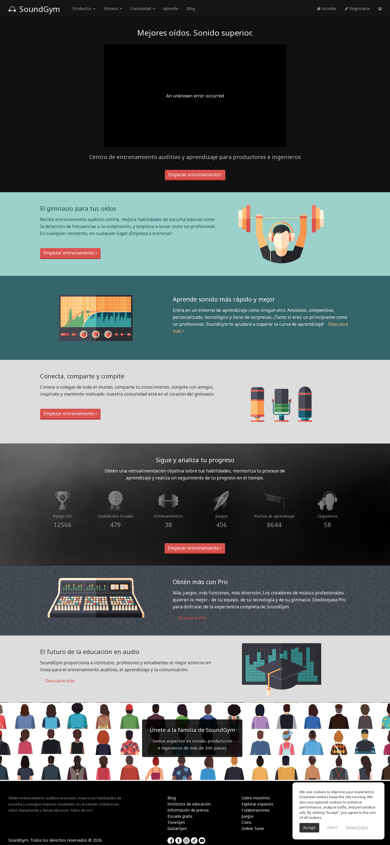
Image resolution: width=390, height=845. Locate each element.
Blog (191, 8)
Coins (247, 822)
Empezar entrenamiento (195, 175)
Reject (332, 827)
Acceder (327, 8)
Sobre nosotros (256, 797)
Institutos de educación (189, 804)
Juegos (248, 816)
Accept (309, 827)
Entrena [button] (113, 8)
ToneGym (176, 822)
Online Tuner (253, 828)
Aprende (170, 8)
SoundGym (34, 9)
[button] (380, 8)
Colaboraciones (256, 810)
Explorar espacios (257, 804)
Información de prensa (188, 810)
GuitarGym (177, 828)
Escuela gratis (179, 816)
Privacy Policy (357, 827)
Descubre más (57, 681)
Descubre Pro (189, 618)
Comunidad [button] (142, 8)
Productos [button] (84, 8)
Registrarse (357, 8)
